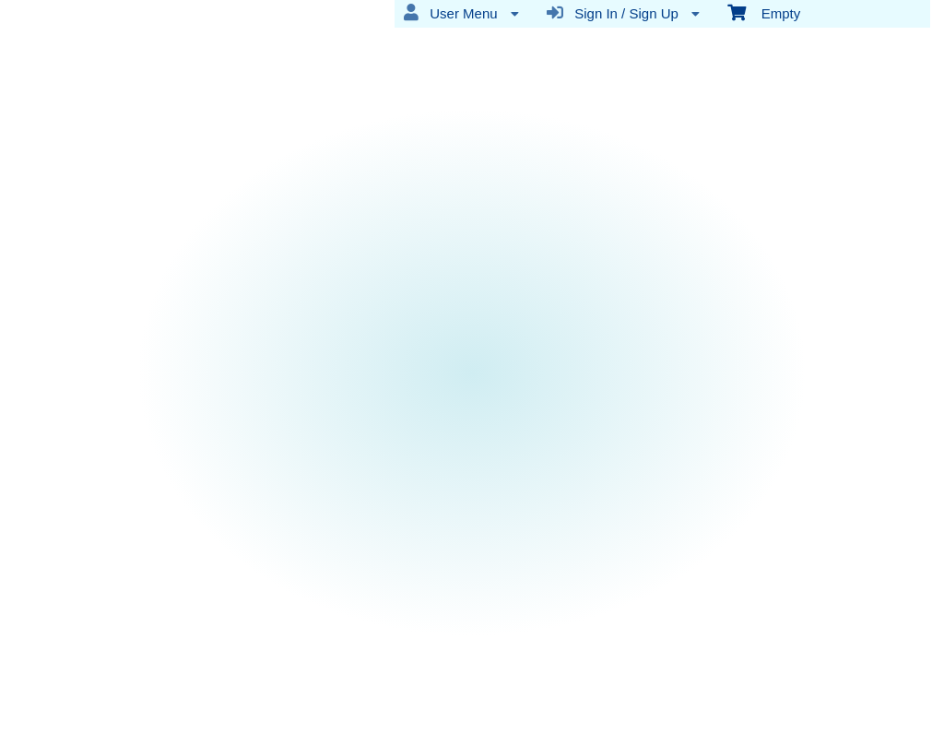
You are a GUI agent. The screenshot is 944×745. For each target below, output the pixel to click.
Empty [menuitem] (763, 12)
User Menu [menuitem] (461, 13)
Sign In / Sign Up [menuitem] (623, 13)
